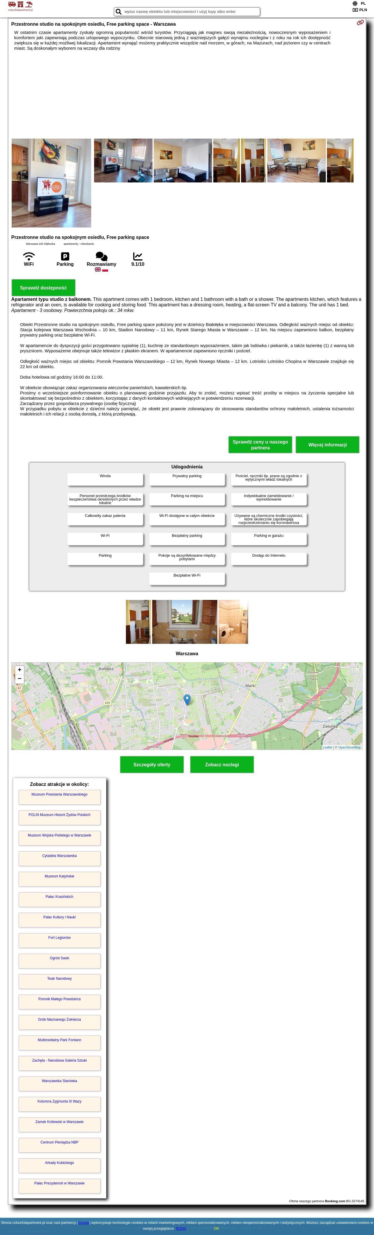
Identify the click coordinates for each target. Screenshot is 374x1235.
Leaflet (328, 747)
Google (83, 1223)
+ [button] (19, 670)
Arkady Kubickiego (59, 1163)
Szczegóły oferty (152, 764)
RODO (181, 1229)
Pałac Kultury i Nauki (59, 917)
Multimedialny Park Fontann (59, 1040)
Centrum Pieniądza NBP (60, 1142)
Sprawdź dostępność (43, 287)
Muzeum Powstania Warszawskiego (60, 794)
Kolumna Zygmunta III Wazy (59, 1101)
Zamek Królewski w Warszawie (59, 1122)
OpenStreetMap (349, 747)
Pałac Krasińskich (59, 897)
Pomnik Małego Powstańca (59, 999)
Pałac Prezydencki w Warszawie (59, 1183)
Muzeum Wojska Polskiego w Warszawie (59, 835)
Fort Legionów (60, 938)
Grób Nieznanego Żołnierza (59, 1019)
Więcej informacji (328, 444)
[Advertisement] (187, 95)
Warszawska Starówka (59, 1081)
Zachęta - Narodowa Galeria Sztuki (59, 1060)
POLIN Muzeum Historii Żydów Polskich (60, 815)
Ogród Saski (59, 958)
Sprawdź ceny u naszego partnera (260, 444)
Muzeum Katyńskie (59, 876)
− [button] (19, 679)
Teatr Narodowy (59, 979)
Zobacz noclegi (222, 764)
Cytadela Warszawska (59, 856)
